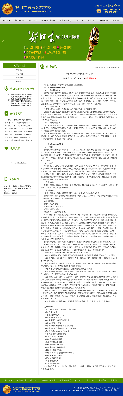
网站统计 (116, 390)
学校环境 (19, 77)
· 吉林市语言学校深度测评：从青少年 (18, 140)
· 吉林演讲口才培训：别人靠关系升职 (18, 131)
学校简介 (19, 70)
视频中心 (19, 81)
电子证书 (116, 388)
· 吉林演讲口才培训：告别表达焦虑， (18, 120)
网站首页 (7, 20)
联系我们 (116, 20)
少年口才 (80, 20)
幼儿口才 (92, 20)
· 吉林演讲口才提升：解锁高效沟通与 (18, 137)
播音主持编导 (65, 20)
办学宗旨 (19, 74)
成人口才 (33, 20)
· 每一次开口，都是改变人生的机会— (18, 134)
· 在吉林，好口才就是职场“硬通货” (17, 123)
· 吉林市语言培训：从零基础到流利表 (18, 129)
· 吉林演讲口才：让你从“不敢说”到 (17, 126)
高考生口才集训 (48, 20)
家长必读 (104, 20)
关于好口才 (20, 20)
